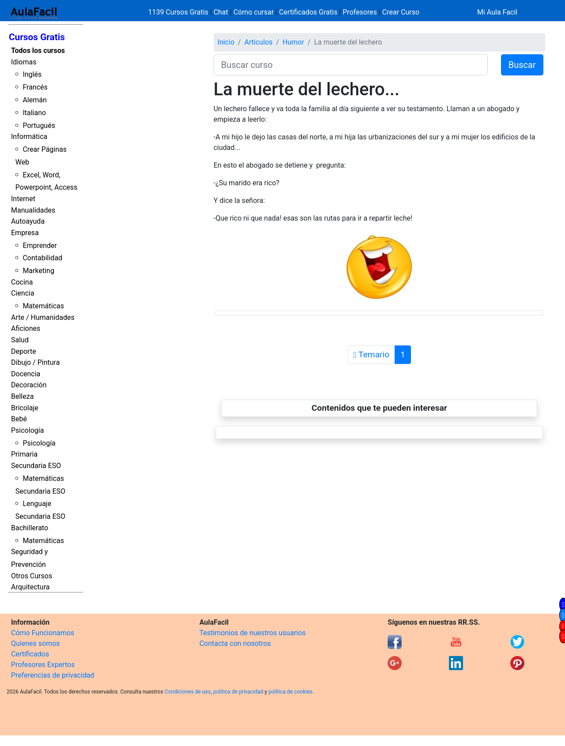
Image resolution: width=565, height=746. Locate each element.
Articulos (259, 42)
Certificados (30, 654)
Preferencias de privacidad (52, 675)
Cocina (22, 282)
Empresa (25, 233)
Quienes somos (35, 643)
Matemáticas (43, 306)
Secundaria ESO (36, 465)
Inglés (32, 74)
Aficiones (25, 328)
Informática (29, 136)
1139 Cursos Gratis (179, 12)
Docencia (25, 374)
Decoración (29, 385)
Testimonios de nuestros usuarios (253, 633)
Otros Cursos (31, 576)
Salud (20, 340)
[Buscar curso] (351, 64)
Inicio (226, 42)
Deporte (23, 351)
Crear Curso (400, 12)
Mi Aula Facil (497, 12)
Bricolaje (24, 408)
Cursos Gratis (37, 37)
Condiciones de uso (188, 692)
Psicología (27, 430)
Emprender (40, 245)
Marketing (38, 270)
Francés (35, 87)
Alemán (34, 100)
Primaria (24, 454)
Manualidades (33, 210)
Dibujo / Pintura (35, 362)
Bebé (19, 419)
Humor (293, 42)
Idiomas (23, 62)
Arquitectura (30, 587)
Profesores (360, 12)
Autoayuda (28, 221)
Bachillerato (29, 528)
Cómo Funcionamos (42, 633)
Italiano (34, 113)
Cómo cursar (254, 12)
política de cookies (290, 692)
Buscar (522, 65)
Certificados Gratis (308, 12)
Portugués (39, 125)
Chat (221, 12)
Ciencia (22, 293)
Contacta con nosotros (235, 643)
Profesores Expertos (43, 664)
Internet (23, 199)
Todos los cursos (38, 50)
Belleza (22, 396)
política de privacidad (238, 692)
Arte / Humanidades (43, 317)
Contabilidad (42, 258)
